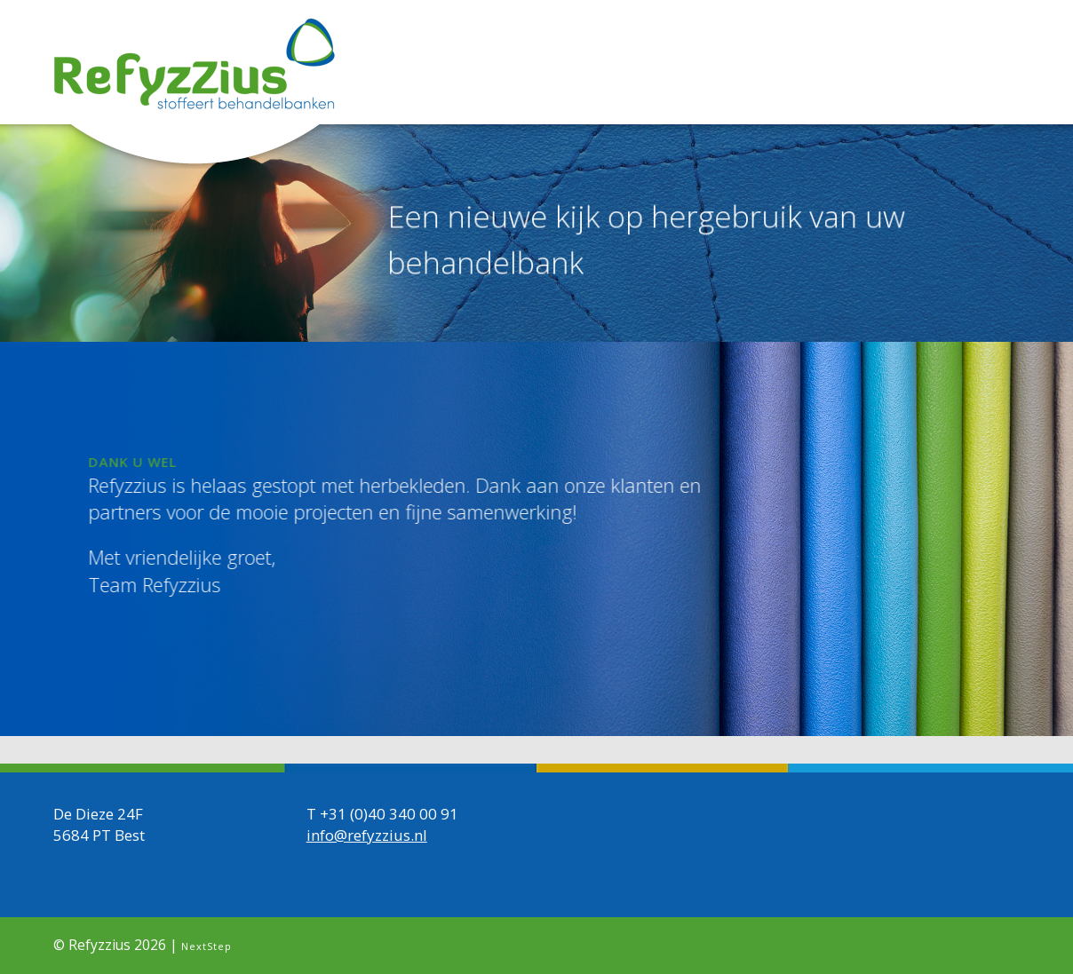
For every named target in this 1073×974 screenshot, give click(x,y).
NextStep (206, 946)
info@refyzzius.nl (366, 835)
